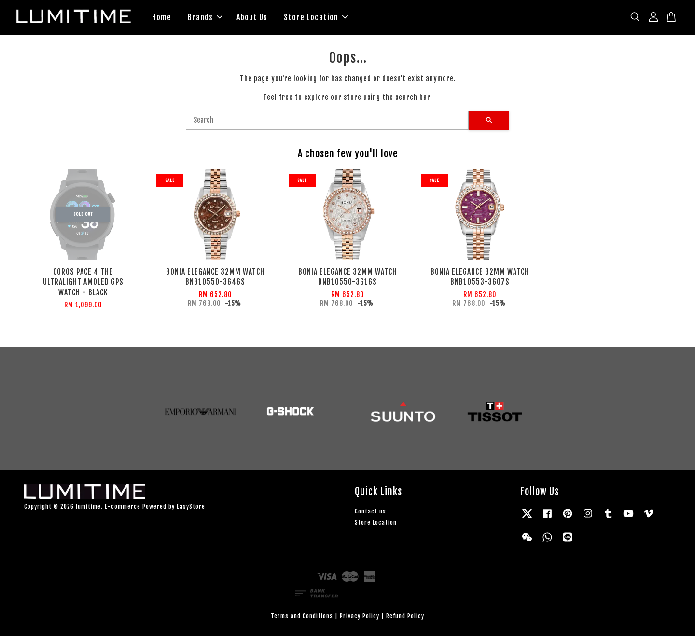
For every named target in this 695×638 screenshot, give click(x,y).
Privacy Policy (359, 618)
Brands (205, 18)
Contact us (370, 513)
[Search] (327, 122)
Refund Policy (405, 618)
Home (161, 18)
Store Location (316, 18)
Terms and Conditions (302, 618)
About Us (251, 18)
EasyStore (191, 508)
